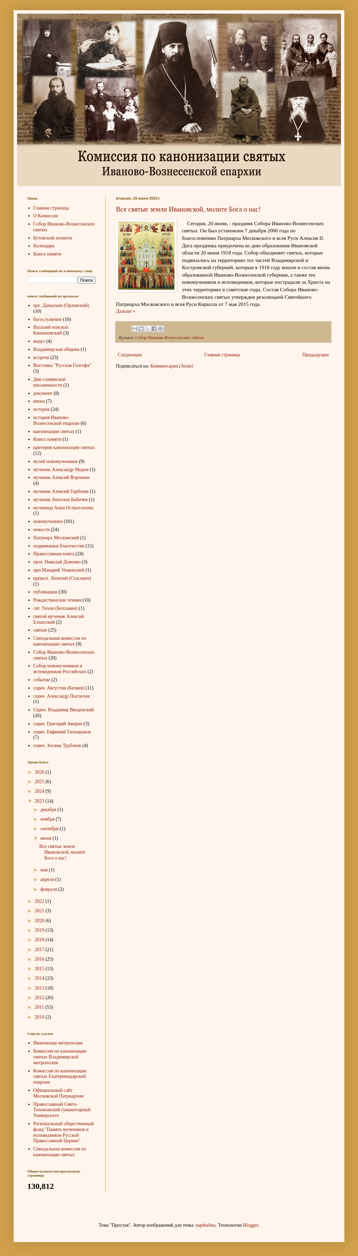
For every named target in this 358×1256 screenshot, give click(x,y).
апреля (47, 879)
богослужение (47, 319)
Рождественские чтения (57, 600)
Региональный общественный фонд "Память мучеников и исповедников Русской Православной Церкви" (63, 1132)
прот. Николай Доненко (57, 561)
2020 (40, 920)
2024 (40, 791)
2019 (40, 930)
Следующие (130, 354)
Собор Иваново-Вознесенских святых (169, 337)
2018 (40, 939)
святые (40, 630)
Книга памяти (47, 254)
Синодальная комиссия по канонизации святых (59, 641)
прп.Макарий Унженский (59, 570)
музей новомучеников (55, 461)
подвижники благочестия (59, 545)
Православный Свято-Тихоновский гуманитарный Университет (62, 1110)
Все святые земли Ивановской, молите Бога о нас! (188, 209)
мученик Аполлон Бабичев (60, 499)
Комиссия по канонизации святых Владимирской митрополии (60, 1057)
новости (41, 529)
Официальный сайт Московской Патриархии (58, 1093)
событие (41, 679)
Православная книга (54, 553)
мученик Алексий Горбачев (61, 491)
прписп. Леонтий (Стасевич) (62, 578)
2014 (40, 978)
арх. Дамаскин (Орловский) (61, 305)
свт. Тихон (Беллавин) (55, 608)
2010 (40, 1017)
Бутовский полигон (52, 238)
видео (39, 341)
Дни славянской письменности (49, 382)
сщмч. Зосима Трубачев (57, 745)
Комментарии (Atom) (171, 366)
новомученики (48, 521)
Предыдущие (315, 354)
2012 (40, 997)
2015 (40, 968)
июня (46, 838)
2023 (40, 801)
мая (44, 869)
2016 (40, 959)
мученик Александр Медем (61, 469)
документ (43, 393)
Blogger (250, 1225)
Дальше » (125, 311)
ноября (48, 819)
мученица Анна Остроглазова (63, 507)
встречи (41, 357)
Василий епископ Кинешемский (51, 330)
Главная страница (222, 354)
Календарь (44, 245)
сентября (50, 828)
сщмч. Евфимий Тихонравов (62, 731)
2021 (40, 910)
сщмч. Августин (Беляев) (59, 688)
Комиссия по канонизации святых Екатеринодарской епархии (60, 1076)
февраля (49, 889)
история (41, 409)
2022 (40, 901)
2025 (40, 781)
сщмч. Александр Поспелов (61, 696)
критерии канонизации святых (64, 447)
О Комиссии (45, 215)
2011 (40, 1007)
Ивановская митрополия (58, 1042)
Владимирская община (56, 349)
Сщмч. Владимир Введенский (63, 709)
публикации (45, 591)
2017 (40, 949)
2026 (40, 772)
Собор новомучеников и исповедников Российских (60, 668)
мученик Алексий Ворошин (61, 477)
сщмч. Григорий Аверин (58, 723)
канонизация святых (54, 431)
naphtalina (205, 1225)
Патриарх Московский (56, 537)
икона (39, 401)
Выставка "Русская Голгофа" (62, 365)
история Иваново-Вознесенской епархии (56, 420)
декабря (48, 809)
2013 (40, 988)
